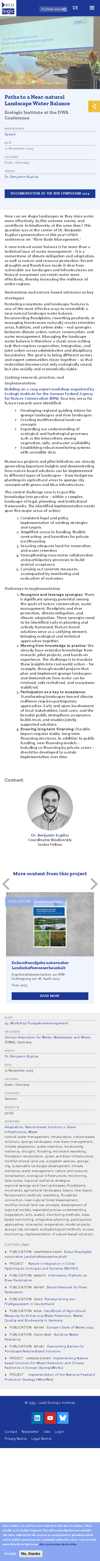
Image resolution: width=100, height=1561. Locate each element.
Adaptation (14, 1127)
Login (59, 1431)
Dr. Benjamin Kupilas (21, 177)
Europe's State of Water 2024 (70, 1327)
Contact (11, 1431)
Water (33, 1132)
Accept (10, 1555)
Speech (10, 134)
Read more (50, 996)
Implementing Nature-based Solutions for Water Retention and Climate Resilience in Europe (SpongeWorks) (47, 1363)
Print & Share (94, 106)
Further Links (17, 1245)
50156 (9, 1113)
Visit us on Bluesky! (63, 1418)
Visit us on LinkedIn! (37, 1418)
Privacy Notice (16, 1438)
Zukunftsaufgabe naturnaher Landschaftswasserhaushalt (40, 965)
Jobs (46, 1431)
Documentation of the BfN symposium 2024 (50, 193)
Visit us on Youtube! (50, 1418)
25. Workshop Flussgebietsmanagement (36, 1023)
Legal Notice (41, 1438)
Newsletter (30, 1431)
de (75, 8)
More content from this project (50, 873)
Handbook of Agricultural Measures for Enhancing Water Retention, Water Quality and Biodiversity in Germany (45, 1315)
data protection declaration (58, 1545)
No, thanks (30, 1555)
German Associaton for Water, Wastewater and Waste (48, 1037)
